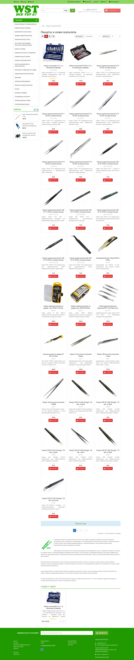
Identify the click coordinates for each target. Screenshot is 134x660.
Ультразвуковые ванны (22, 104)
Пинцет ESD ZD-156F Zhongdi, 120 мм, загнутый (53, 499)
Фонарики (18, 77)
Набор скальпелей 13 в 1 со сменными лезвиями (53, 67)
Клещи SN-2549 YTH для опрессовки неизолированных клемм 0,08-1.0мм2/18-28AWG (29, 125)
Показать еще (80, 523)
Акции (42, 643)
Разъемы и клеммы (21, 93)
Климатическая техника (22, 56)
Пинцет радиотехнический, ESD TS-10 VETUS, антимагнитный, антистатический (108, 164)
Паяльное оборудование (26, 81)
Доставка (24, 2)
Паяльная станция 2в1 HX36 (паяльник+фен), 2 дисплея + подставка (29, 135)
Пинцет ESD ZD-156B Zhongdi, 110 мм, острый (107, 403)
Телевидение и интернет (26, 97)
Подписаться (101, 633)
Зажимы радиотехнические (23, 35)
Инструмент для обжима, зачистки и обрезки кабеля (26, 44)
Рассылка (70, 644)
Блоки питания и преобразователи (26, 24)
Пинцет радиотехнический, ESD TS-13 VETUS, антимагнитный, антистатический (108, 212)
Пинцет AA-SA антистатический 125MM (53, 403)
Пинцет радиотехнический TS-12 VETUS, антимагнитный (80, 115)
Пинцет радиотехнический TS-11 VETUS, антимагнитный (53, 115)
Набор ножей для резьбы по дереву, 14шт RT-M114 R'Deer (53, 307)
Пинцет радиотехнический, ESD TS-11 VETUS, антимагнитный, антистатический (53, 212)
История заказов (72, 643)
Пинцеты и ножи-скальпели (23, 85)
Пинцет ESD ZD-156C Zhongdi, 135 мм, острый (53, 451)
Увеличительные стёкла (22, 39)
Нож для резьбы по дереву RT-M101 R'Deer (53, 355)
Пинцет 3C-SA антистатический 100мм (80, 355)
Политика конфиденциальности (21, 644)
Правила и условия (18, 646)
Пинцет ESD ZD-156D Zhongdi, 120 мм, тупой (80, 451)
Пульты (17, 89)
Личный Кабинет (72, 641)
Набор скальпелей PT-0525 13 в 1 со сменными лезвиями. (80, 67)
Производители (45, 641)
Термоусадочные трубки (22, 100)
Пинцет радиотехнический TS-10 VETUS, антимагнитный (108, 67)
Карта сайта (16, 654)
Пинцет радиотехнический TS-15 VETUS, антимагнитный (80, 163)
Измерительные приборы (26, 28)
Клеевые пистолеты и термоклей (25, 53)
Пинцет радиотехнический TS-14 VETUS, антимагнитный (53, 163)
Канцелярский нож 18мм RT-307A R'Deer (107, 259)
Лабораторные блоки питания (24, 74)
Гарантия (31, 2)
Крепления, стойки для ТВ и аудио (25, 70)
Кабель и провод (20, 49)
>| (86, 530)
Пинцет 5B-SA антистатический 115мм (108, 355)
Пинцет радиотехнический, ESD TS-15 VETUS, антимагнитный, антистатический (80, 260)
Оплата (16, 2)
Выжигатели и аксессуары (26, 32)
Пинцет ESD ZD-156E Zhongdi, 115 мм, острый (107, 451)
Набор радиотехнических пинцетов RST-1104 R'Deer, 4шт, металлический (107, 308)
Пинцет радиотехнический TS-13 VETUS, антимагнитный (108, 115)
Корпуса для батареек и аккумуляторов (22, 65)
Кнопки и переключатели (26, 60)
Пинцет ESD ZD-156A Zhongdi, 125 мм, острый (80, 403)
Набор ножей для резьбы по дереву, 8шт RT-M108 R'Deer (80, 307)
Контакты (16, 652)
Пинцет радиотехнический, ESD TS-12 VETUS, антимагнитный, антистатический (80, 212)
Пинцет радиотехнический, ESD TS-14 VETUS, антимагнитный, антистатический (53, 260)
